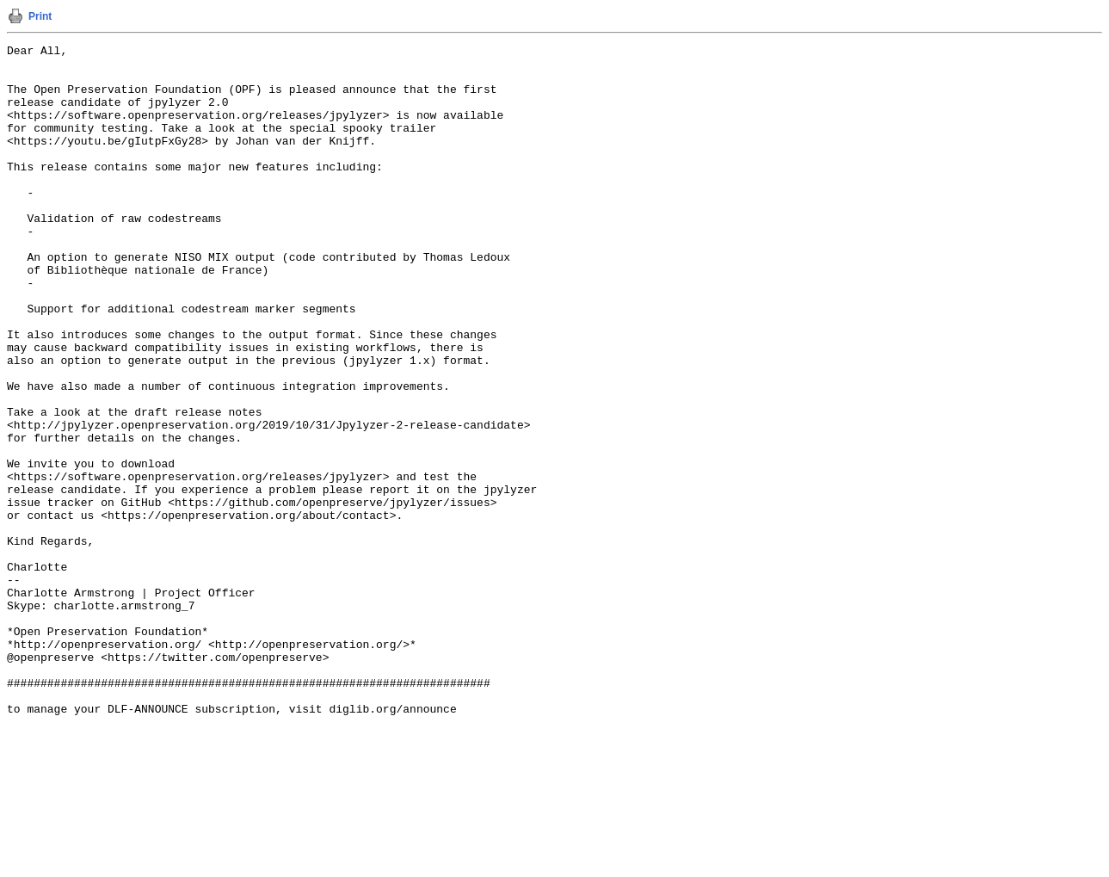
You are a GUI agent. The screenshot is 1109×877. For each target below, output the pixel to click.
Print (40, 16)
